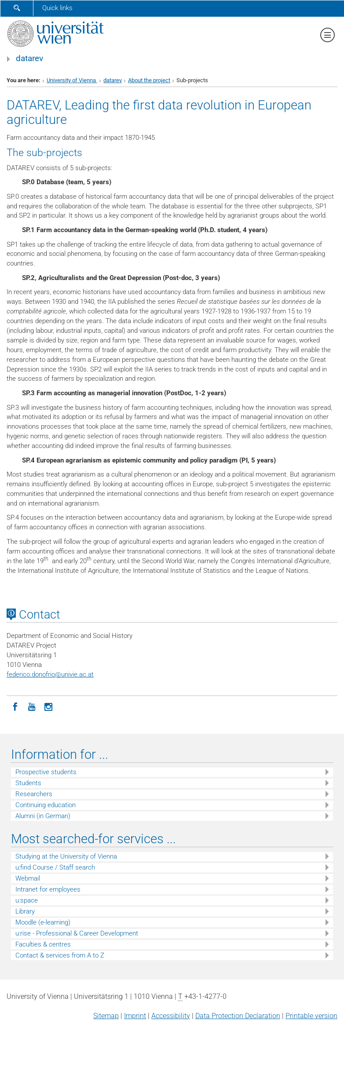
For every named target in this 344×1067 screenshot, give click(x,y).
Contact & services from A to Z (59, 955)
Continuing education (45, 805)
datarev (29, 58)
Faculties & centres (43, 944)
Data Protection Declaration (237, 1016)
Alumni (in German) (42, 816)
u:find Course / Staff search (55, 867)
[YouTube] (31, 706)
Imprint (135, 1016)
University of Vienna (72, 80)
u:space (26, 900)
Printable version (311, 1016)
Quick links (57, 8)
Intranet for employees (48, 889)
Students (28, 783)
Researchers (33, 794)
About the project (149, 80)
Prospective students (46, 772)
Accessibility (170, 1016)
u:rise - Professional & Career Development (76, 933)
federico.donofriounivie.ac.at (50, 674)
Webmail (27, 878)
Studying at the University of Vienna (66, 856)
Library (25, 911)
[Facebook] (15, 706)
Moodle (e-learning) (42, 922)
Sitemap (106, 1016)
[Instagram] (48, 706)
